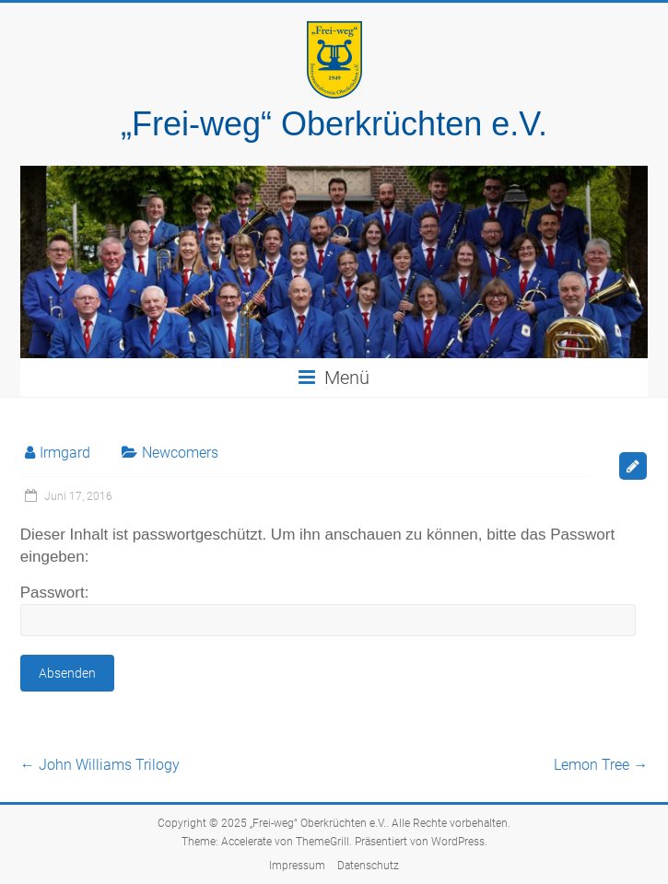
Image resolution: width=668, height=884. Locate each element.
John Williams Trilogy (100, 765)
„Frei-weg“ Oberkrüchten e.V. (334, 124)
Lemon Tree (601, 765)
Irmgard (65, 452)
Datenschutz (368, 865)
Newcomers (180, 452)
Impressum (297, 865)
